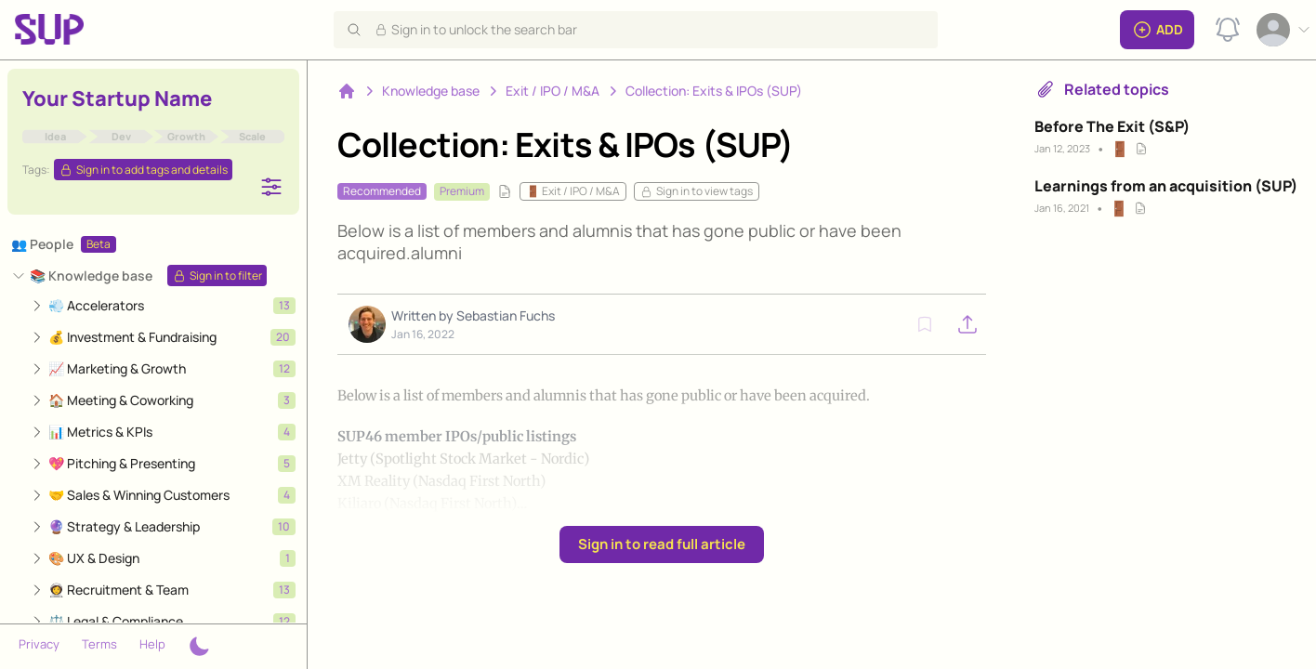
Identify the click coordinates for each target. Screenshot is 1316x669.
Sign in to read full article (661, 544)
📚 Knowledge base (91, 275)
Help (152, 644)
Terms (99, 644)
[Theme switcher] (199, 647)
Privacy (39, 644)
